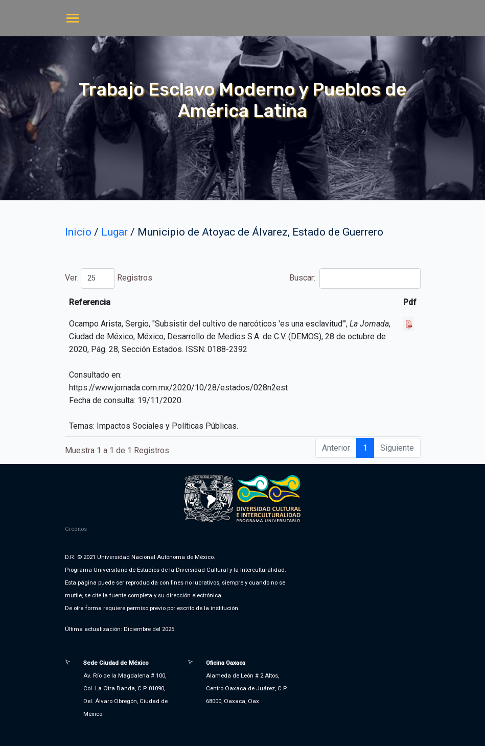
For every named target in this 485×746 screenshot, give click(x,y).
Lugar (114, 232)
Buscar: (354, 278)
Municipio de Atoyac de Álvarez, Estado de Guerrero (260, 232)
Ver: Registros (108, 278)
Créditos (76, 528)
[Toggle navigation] (72, 19)
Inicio (78, 232)
